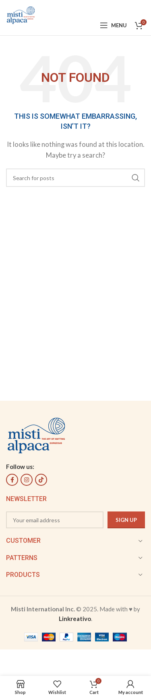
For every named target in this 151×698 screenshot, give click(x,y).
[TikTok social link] (41, 480)
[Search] (75, 177)
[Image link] (36, 434)
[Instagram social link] (27, 480)
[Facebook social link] (12, 480)
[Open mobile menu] (113, 25)
